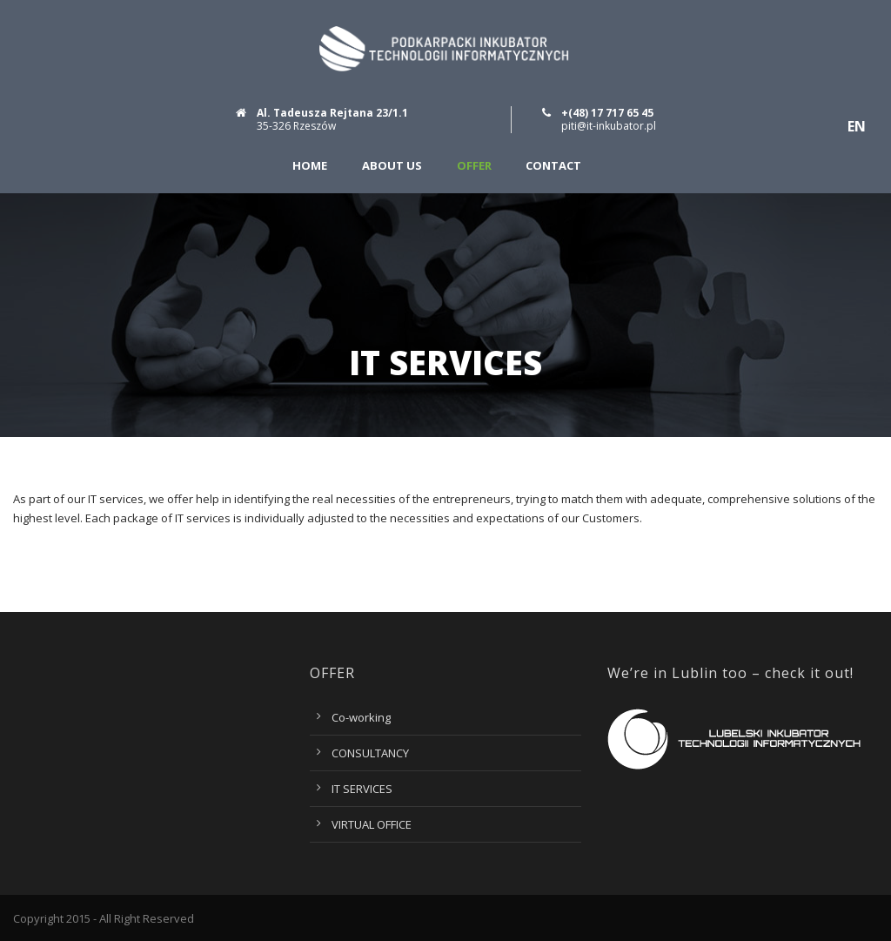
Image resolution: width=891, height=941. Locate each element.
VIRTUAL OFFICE (372, 824)
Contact (553, 165)
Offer (474, 165)
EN (856, 126)
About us (392, 165)
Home (309, 165)
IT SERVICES (362, 788)
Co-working (361, 717)
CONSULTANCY (370, 753)
